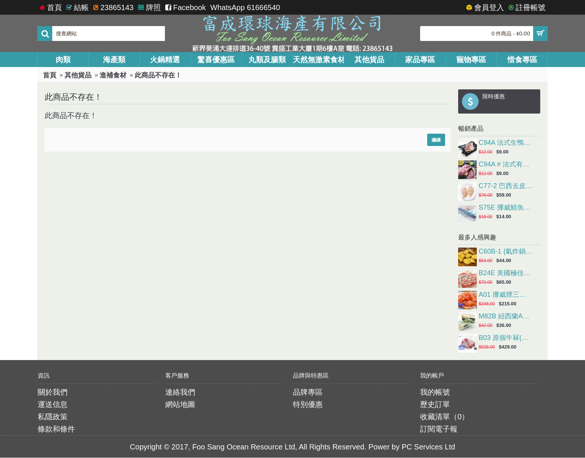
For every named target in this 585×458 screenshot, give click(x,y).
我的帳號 (435, 392)
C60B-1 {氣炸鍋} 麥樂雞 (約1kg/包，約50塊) (506, 251)
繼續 (436, 140)
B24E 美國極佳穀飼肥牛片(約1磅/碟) (506, 273)
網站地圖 (180, 404)
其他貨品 (78, 75)
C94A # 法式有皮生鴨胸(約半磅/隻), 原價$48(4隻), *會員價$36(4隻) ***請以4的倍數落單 (506, 164)
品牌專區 (308, 392)
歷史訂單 (435, 404)
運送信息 (53, 404)
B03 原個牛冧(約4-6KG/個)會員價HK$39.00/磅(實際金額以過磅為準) (506, 338)
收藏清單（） (444, 417)
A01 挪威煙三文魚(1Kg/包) (506, 295)
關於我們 (53, 392)
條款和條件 (56, 429)
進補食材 (113, 75)
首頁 (49, 75)
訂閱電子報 (438, 429)
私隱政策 (53, 417)
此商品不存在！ (158, 75)
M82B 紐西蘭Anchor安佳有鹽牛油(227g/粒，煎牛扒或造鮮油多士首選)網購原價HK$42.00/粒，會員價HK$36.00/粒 (506, 316)
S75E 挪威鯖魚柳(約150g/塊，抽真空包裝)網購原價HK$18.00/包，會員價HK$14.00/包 (506, 207)
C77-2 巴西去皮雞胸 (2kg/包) (506, 186)
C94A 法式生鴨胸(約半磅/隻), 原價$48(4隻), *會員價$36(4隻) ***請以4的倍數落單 (506, 143)
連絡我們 (180, 392)
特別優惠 (308, 404)
